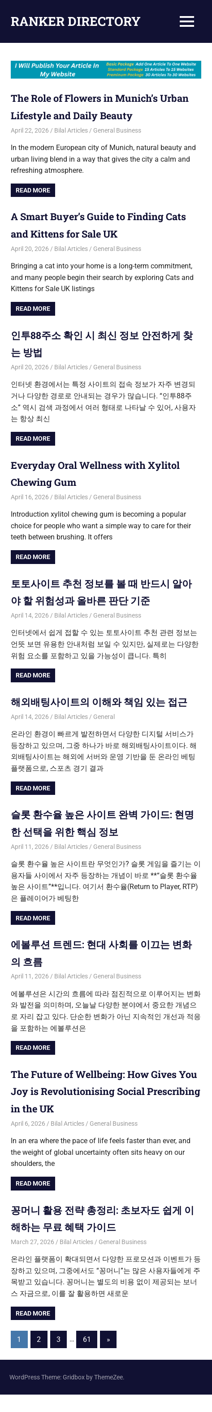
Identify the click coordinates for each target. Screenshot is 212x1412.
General (104, 733)
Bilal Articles (71, 130)
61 (87, 1356)
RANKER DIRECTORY (76, 21)
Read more (33, 190)
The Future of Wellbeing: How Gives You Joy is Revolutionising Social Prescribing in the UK (104, 1108)
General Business (117, 130)
